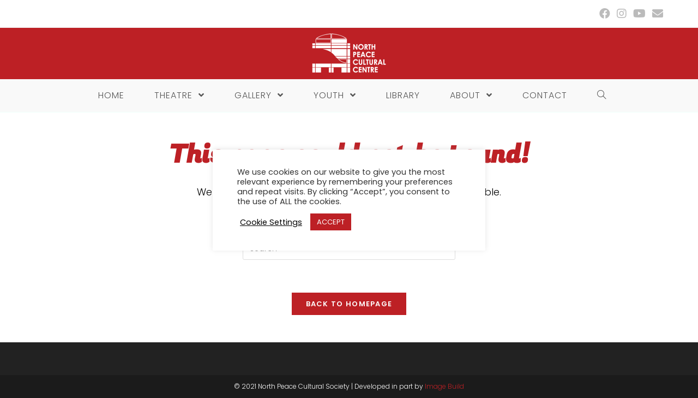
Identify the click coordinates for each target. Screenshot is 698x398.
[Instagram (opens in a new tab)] (621, 13)
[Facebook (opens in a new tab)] (604, 13)
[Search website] (598, 95)
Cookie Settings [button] (271, 222)
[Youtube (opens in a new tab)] (639, 13)
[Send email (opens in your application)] (656, 13)
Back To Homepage (349, 304)
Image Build (444, 386)
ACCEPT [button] (331, 222)
